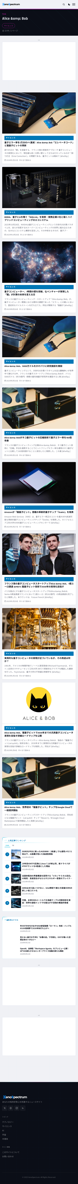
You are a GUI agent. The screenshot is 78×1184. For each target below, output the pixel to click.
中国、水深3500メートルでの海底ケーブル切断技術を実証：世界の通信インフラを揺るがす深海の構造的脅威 (46, 901)
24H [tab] (7, 845)
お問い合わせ (8, 1156)
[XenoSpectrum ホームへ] (11, 4)
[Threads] (10, 1108)
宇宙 (4, 1134)
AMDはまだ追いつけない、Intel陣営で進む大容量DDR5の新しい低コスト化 (47, 889)
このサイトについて (11, 1152)
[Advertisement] (39, 61)
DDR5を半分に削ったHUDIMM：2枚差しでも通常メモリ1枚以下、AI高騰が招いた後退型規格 (47, 852)
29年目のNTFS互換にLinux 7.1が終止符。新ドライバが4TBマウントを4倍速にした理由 (46, 864)
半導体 (5, 1139)
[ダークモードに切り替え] (69, 4)
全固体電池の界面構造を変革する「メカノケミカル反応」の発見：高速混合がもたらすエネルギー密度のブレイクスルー (47, 878)
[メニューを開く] (74, 4)
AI (3, 1130)
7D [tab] (13, 845)
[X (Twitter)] (4, 1108)
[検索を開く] (63, 4)
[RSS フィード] (22, 1108)
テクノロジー (8, 1122)
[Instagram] (16, 1108)
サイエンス (8, 25)
